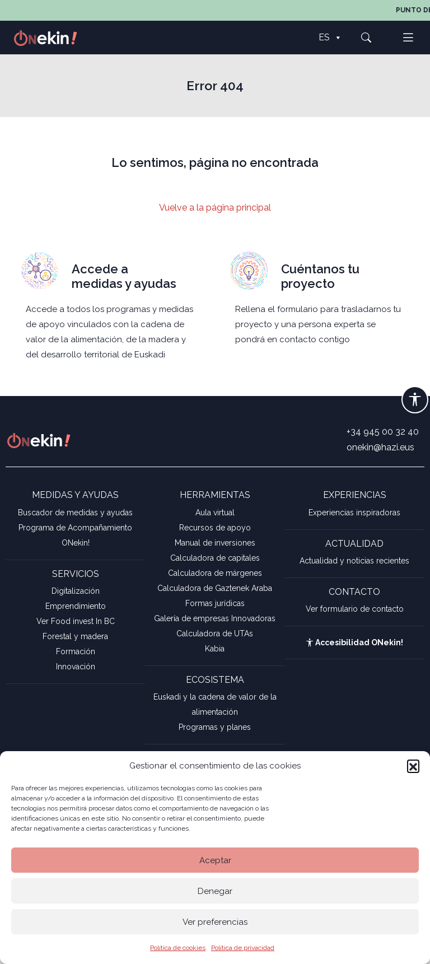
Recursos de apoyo (215, 527)
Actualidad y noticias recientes (354, 560)
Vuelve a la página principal (215, 207)
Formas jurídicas (215, 603)
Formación (75, 651)
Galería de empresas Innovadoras (214, 618)
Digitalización (76, 590)
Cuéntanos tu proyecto (320, 276)
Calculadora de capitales (215, 557)
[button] (413, 765)
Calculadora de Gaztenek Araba (214, 588)
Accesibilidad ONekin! (354, 642)
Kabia (215, 648)
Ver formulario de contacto (355, 608)
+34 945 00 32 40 (383, 431)
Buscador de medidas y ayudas (75, 512)
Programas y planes (215, 727)
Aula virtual (215, 512)
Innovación (75, 666)
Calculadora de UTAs (214, 633)
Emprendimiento (75, 606)
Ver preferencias (215, 922)
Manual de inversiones (215, 542)
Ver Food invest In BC (75, 621)
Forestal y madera (75, 636)
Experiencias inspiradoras (354, 512)
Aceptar (215, 860)
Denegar (215, 891)
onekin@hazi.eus (380, 447)
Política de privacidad (242, 948)
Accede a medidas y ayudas (124, 276)
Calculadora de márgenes (215, 573)
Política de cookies (177, 948)
